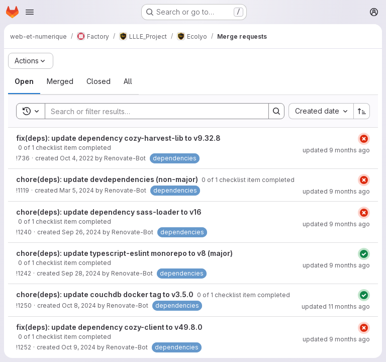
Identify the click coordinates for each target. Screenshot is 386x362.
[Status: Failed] (364, 139)
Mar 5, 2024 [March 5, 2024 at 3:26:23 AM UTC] (76, 190)
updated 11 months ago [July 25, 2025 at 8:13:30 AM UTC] (336, 306)
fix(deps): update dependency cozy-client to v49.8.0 (109, 327)
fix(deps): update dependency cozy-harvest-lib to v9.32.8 (118, 138)
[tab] (24, 81)
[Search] (152, 111)
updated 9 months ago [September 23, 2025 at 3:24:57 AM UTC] (336, 150)
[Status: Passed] (364, 254)
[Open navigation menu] (30, 12)
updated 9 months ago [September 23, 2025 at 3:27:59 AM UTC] (336, 224)
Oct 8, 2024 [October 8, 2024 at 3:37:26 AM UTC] (79, 305)
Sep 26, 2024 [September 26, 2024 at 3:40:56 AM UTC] (81, 232)
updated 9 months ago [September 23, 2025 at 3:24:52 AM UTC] (336, 191)
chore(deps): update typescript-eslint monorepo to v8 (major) (124, 253)
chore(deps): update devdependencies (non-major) (108, 179)
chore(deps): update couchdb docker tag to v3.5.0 (105, 294)
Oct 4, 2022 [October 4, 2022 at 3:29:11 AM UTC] (76, 158)
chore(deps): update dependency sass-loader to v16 (109, 212)
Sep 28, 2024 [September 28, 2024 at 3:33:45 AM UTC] (81, 273)
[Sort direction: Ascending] (362, 111)
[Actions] (30, 61)
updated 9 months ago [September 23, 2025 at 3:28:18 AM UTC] (336, 265)
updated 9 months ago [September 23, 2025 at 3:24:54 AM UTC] (336, 339)
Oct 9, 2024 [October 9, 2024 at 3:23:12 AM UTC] (78, 347)
